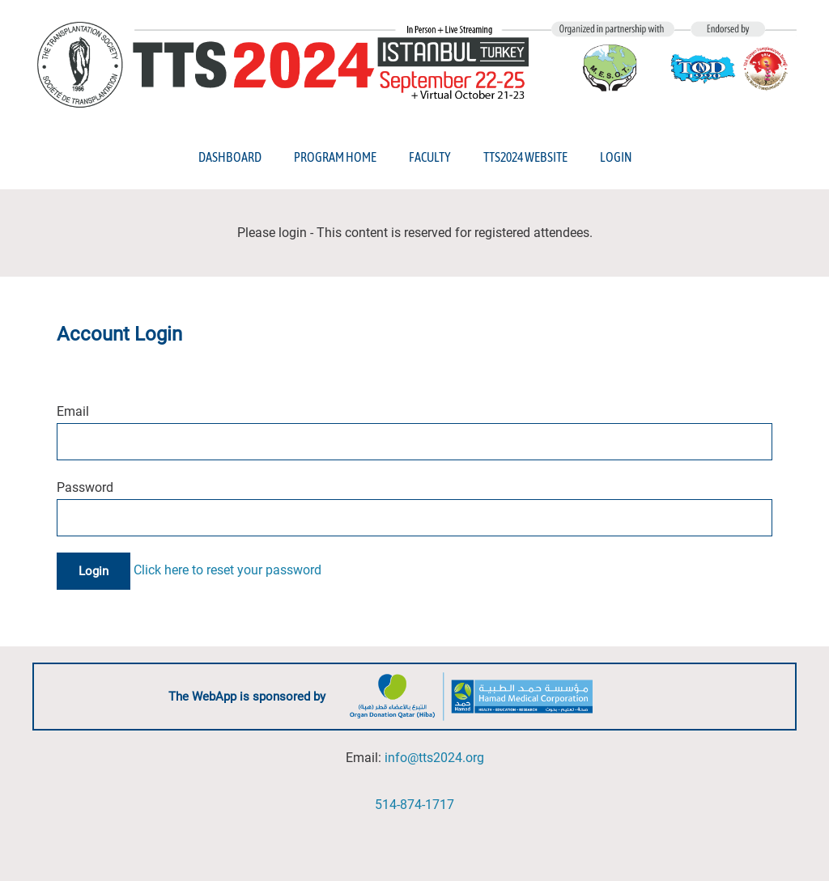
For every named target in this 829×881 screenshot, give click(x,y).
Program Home (335, 157)
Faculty (430, 157)
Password (85, 487)
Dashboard (229, 157)
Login (615, 157)
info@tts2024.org (434, 757)
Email (73, 411)
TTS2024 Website (525, 157)
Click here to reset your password (227, 570)
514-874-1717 (414, 804)
